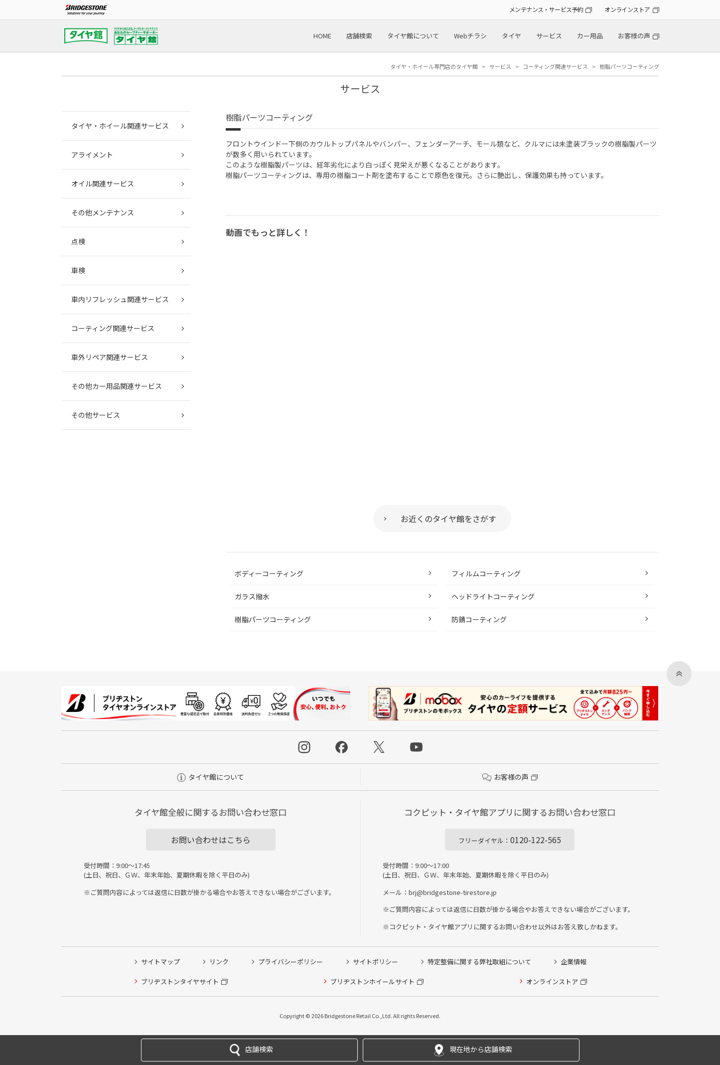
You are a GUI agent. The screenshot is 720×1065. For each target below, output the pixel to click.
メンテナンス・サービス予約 (546, 9)
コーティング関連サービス (112, 328)
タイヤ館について (413, 35)
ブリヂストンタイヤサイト (180, 981)
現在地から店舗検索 (471, 1050)
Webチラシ (470, 35)
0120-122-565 (509, 840)
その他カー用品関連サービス (116, 386)
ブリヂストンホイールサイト (372, 981)
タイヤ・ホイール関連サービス (120, 126)
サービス (549, 35)
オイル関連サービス (102, 183)
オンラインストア (627, 9)
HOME (322, 35)
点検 (78, 241)
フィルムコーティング (486, 573)
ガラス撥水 (252, 596)
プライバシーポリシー (290, 961)
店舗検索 (359, 35)
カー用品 (590, 35)
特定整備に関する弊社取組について (479, 961)
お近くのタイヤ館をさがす (448, 519)
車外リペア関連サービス (109, 357)
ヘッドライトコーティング (493, 596)
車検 (78, 270)
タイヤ (511, 35)
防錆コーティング (479, 619)
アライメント (92, 155)
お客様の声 (634, 35)
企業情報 (573, 961)
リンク (219, 961)
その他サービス (95, 415)
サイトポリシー (375, 961)
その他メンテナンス (102, 212)
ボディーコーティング (269, 573)
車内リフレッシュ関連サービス (120, 299)
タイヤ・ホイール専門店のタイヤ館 (434, 66)
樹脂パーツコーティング (273, 619)
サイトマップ (160, 961)
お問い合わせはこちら (211, 840)
